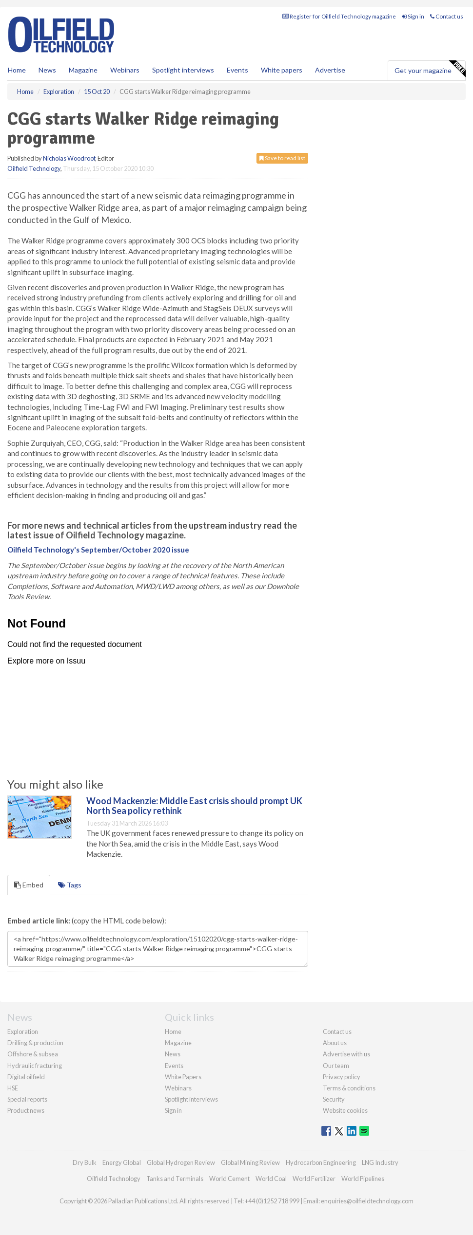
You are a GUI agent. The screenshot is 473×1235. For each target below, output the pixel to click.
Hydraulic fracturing (34, 1065)
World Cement (229, 1178)
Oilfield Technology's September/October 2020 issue (98, 549)
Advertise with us (346, 1054)
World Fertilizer (314, 1178)
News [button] (47, 70)
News (172, 1054)
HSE (12, 1088)
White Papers (183, 1077)
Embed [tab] (28, 885)
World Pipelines (362, 1178)
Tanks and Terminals (174, 1178)
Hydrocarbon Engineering (321, 1162)
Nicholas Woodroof (69, 158)
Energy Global (121, 1162)
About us (335, 1043)
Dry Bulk (85, 1162)
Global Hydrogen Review (181, 1162)
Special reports (27, 1099)
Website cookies (345, 1110)
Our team (336, 1065)
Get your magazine (429, 69)
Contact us (446, 16)
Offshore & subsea (32, 1054)
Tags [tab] (69, 885)
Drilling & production (35, 1043)
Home (17, 70)
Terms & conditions (349, 1088)
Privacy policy (341, 1077)
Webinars (124, 70)
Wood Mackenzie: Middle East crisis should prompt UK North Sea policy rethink (194, 805)
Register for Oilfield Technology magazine (339, 16)
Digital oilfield (26, 1077)
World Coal (271, 1178)
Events (237, 70)
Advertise (330, 70)
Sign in (413, 16)
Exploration (22, 1031)
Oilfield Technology (33, 168)
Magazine (83, 70)
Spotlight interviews (183, 70)
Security (334, 1099)
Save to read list (282, 158)
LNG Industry (380, 1162)
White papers (281, 70)
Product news (25, 1110)
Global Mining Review (250, 1162)
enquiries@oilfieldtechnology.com (367, 1201)
